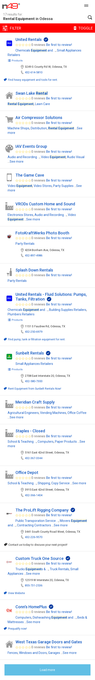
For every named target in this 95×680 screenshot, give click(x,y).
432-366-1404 (33, 495)
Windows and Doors (33, 653)
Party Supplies (63, 186)
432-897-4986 (33, 255)
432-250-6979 (33, 331)
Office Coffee (76, 413)
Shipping (44, 483)
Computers (46, 441)
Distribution (39, 128)
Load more (47, 670)
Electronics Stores (20, 215)
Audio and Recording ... (24, 157)
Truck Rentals (59, 569)
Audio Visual (75, 157)
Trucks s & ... (31, 569)
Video (53, 157)
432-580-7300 (33, 381)
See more (17, 161)
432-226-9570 (33, 537)
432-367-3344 (33, 458)
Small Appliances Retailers (34, 364)
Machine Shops (18, 128)
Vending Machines (53, 413)
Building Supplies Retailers (67, 310)
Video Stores (43, 186)
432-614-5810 (33, 72)
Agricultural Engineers (23, 413)
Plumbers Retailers (21, 314)
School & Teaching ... (22, 441)
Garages (54, 653)
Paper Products (66, 441)
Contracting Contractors (34, 525)
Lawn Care (42, 104)
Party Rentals (25, 243)
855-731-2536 (33, 585)
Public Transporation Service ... (36, 521)
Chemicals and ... (35, 50)
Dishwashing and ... (54, 617)
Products (15, 60)
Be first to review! (59, 45)
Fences (13, 653)
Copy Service (60, 483)
